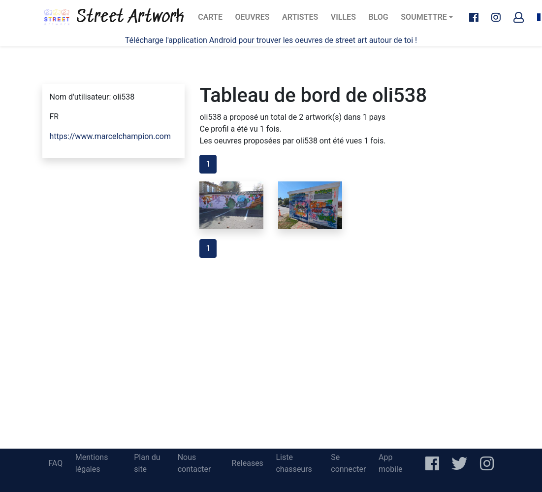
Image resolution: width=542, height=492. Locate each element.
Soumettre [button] (423, 17)
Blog (381, 20)
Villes (346, 20)
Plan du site (147, 463)
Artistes (302, 20)
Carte (212, 20)
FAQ (55, 463)
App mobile (390, 463)
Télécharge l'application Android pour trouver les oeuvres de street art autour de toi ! (271, 40)
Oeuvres (255, 20)
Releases (247, 463)
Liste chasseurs (294, 463)
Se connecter (348, 463)
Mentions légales (91, 463)
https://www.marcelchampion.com (110, 136)
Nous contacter (194, 463)
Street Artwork (113, 17)
